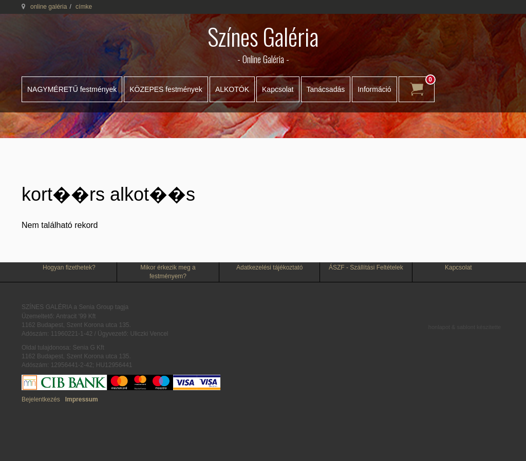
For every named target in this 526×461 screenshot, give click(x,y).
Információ (374, 89)
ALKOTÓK (232, 89)
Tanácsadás (326, 89)
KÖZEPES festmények (165, 89)
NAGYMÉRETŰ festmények (72, 89)
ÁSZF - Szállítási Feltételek (366, 267)
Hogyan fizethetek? (69, 267)
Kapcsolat (277, 89)
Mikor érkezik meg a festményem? (167, 272)
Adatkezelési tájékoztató (269, 267)
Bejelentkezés (41, 399)
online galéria (48, 6)
